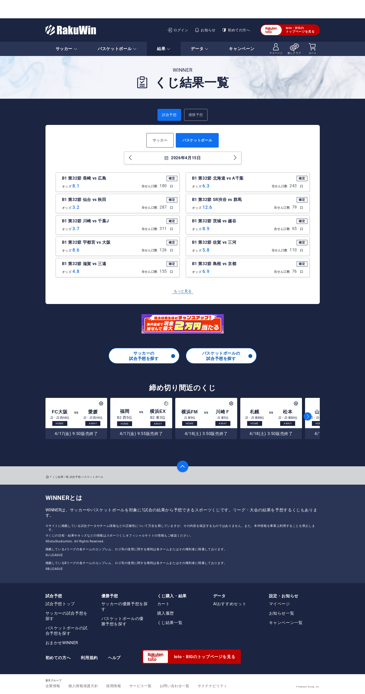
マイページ (279, 603)
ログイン (177, 30)
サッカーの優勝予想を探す (124, 606)
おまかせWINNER (61, 642)
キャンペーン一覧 (286, 622)
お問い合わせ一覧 (174, 686)
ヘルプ (114, 657)
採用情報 (113, 686)
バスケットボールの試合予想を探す (227, 356)
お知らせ (205, 30)
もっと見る (183, 291)
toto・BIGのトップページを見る (288, 30)
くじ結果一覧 (170, 622)
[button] (307, 416)
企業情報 (52, 686)
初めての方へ (236, 30)
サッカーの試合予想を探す (152, 356)
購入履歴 (165, 613)
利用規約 (89, 657)
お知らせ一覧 (281, 613)
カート (163, 603)
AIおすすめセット (230, 603)
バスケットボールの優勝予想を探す (122, 621)
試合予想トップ (60, 603)
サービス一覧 (140, 686)
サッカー (160, 140)
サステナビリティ (212, 686)
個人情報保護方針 (83, 686)
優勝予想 (195, 115)
